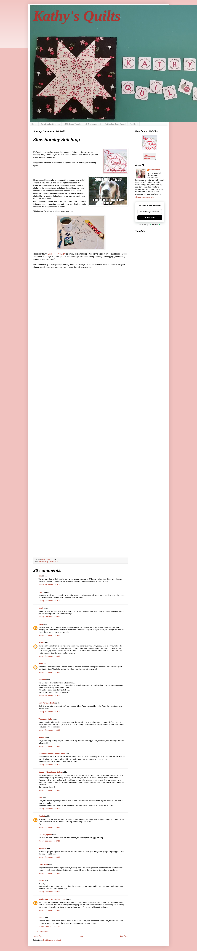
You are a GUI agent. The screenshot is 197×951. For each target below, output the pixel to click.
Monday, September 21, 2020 (49, 926)
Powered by (149, 225)
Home (34, 124)
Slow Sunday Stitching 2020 (48, 562)
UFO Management (93, 124)
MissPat (42, 816)
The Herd (134, 124)
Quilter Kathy (154, 170)
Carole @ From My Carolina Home (52, 899)
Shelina (42, 918)
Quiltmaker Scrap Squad (115, 124)
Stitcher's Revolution (56, 254)
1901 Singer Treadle (72, 124)
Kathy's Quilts (77, 16)
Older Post (123, 936)
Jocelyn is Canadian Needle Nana (52, 754)
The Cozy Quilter (45, 835)
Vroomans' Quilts (45, 719)
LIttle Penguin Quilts (47, 703)
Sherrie (41, 881)
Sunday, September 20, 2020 (49, 584)
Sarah (41, 608)
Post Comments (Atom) (52, 940)
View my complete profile (144, 197)
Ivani (40, 798)
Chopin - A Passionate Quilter (50, 772)
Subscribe (149, 217)
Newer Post (38, 936)
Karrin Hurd (43, 864)
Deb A (41, 663)
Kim (40, 576)
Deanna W (43, 848)
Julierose (42, 680)
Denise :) (42, 737)
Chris (41, 624)
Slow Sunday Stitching (50, 124)
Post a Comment (42, 931)
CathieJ (42, 643)
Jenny (41, 592)
